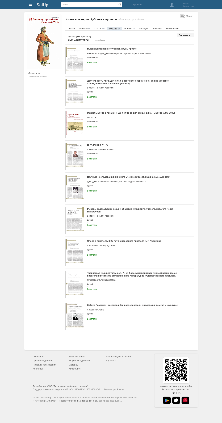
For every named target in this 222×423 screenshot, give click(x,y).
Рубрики (114, 29)
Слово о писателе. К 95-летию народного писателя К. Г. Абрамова (124, 241)
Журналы (111, 360)
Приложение (172, 28)
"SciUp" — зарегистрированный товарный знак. (73, 400)
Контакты (157, 28)
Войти (186, 3)
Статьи (99, 28)
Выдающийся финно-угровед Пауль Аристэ (112, 48)
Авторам (129, 28)
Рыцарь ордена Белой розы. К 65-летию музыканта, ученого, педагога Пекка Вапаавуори (130, 210)
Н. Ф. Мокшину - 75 (97, 145)
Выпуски (84, 28)
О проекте (38, 356)
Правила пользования (44, 364)
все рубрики (100, 40)
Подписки (136, 4)
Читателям (75, 368)
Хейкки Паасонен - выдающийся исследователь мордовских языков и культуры (132, 305)
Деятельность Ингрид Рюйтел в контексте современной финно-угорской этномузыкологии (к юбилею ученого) (128, 82)
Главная (72, 28)
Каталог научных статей (118, 356)
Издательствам (77, 356)
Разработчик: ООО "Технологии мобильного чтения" (60, 386)
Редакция (144, 28)
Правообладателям (43, 360)
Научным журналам (79, 360)
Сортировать (184, 35)
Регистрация (188, 6)
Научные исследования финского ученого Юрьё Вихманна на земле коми (128, 177)
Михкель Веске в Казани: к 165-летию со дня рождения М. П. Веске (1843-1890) (131, 113)
